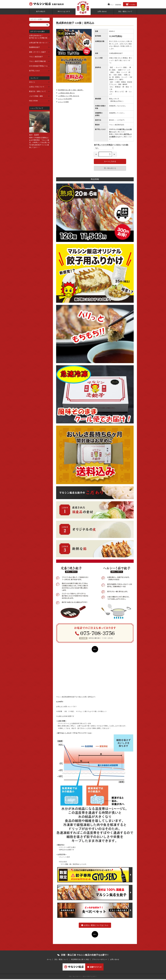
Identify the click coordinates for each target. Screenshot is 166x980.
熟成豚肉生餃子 (34, 47)
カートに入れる (110, 161)
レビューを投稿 (63, 102)
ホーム (47, 960)
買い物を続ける (110, 168)
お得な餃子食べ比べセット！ (39, 42)
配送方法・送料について (37, 91)
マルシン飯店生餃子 (36, 56)
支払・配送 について (125, 11)
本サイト (32, 82)
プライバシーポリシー (100, 960)
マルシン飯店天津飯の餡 (37, 61)
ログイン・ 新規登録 (111, 4)
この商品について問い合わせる (68, 96)
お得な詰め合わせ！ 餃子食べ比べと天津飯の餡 (39, 37)
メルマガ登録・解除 (36, 96)
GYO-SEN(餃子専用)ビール (38, 66)
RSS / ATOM (33, 101)
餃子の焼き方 (41, 11)
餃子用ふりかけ (34, 71)
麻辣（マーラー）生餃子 (37, 52)
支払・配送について (60, 960)
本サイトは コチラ (63, 11)
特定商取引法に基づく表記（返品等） (71, 90)
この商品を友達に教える (66, 93)
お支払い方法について (36, 87)
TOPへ (95, 649)
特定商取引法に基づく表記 (80, 960)
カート (130, 4)
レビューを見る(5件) (65, 99)
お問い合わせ (102, 11)
